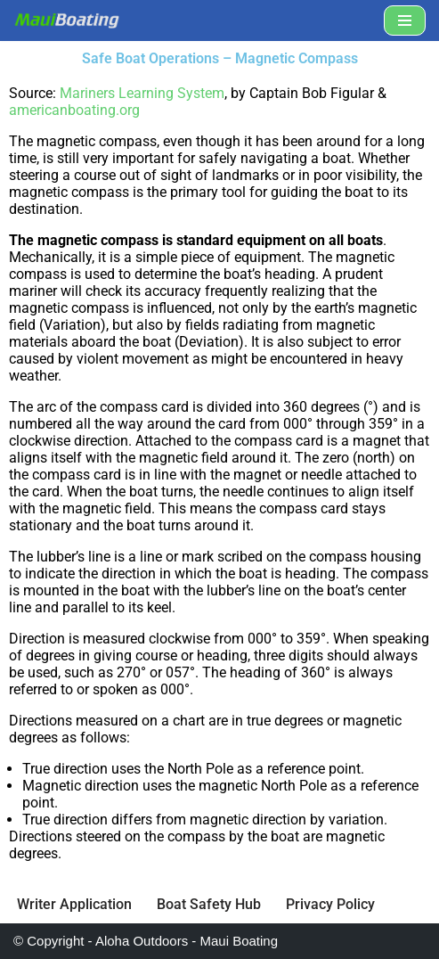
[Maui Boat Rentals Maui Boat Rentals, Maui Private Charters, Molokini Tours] (66, 20)
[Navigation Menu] (405, 20)
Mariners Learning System (142, 93)
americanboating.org (74, 110)
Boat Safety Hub (209, 904)
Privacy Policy (330, 904)
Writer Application (74, 904)
